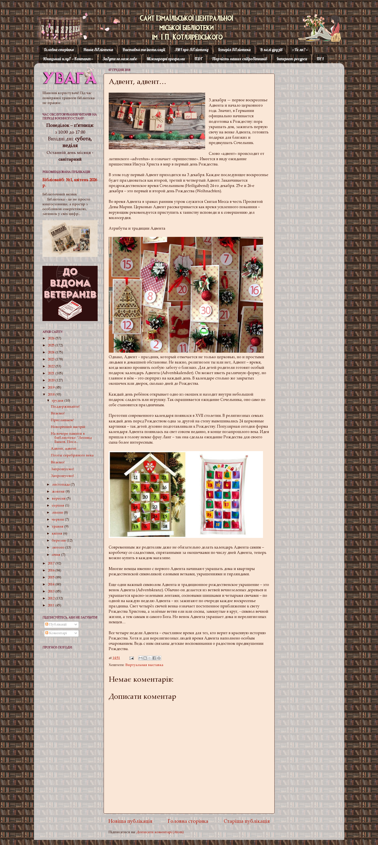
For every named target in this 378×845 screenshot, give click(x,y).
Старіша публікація (247, 821)
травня (58, 527)
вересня (59, 499)
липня (58, 513)
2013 (51, 591)
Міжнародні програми (166, 58)
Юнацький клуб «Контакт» (68, 58)
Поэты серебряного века (72, 455)
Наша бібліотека (98, 49)
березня (59, 541)
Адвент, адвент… (65, 449)
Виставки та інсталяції (143, 49)
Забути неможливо (120, 58)
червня (58, 520)
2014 (51, 584)
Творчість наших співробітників (239, 58)
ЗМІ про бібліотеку (192, 49)
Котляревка (56, 22)
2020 (51, 380)
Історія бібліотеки (234, 49)
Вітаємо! (58, 413)
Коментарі (56, 633)
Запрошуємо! (62, 469)
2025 (51, 345)
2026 (51, 338)
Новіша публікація (130, 821)
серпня (58, 506)
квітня (57, 534)
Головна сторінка (59, 49)
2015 (51, 577)
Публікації (56, 624)
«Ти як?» (300, 49)
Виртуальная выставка (144, 665)
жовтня (59, 492)
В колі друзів (271, 49)
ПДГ (198, 58)
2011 (51, 605)
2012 (51, 598)
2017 (51, 563)
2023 (51, 359)
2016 (51, 570)
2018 (51, 395)
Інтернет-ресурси (292, 58)
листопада (61, 485)
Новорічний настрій (68, 427)
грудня (58, 401)
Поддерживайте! (65, 407)
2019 (51, 388)
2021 (51, 373)
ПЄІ (320, 58)
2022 (51, 366)
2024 (51, 352)
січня (56, 555)
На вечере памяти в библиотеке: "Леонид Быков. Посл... (71, 438)
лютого (58, 548)
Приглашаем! (62, 420)
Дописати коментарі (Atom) (160, 832)
